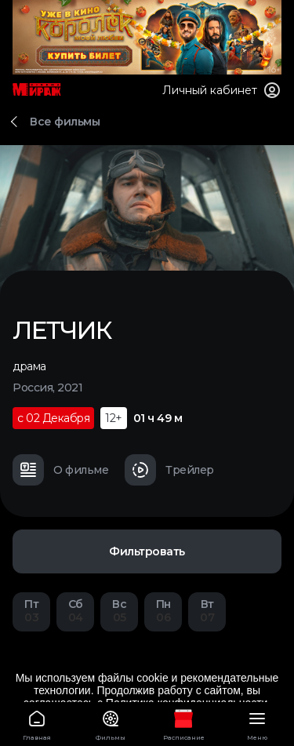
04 (75, 610)
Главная (37, 722)
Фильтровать (147, 551)
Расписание (184, 722)
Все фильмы (65, 122)
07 (207, 610)
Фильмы (110, 722)
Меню (257, 722)
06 (163, 610)
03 (31, 610)
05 (119, 610)
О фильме (60, 470)
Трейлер (169, 470)
